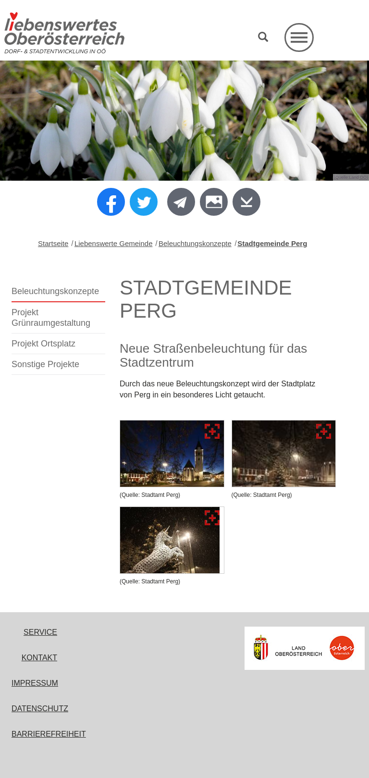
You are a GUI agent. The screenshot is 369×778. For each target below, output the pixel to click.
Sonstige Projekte (45, 364)
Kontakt (39, 658)
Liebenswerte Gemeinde (113, 243)
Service (40, 632)
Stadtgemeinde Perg (272, 243)
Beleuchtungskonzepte (195, 243)
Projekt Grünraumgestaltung (51, 318)
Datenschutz (40, 708)
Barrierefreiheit (49, 734)
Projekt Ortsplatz (43, 343)
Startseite (53, 243)
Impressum (35, 683)
